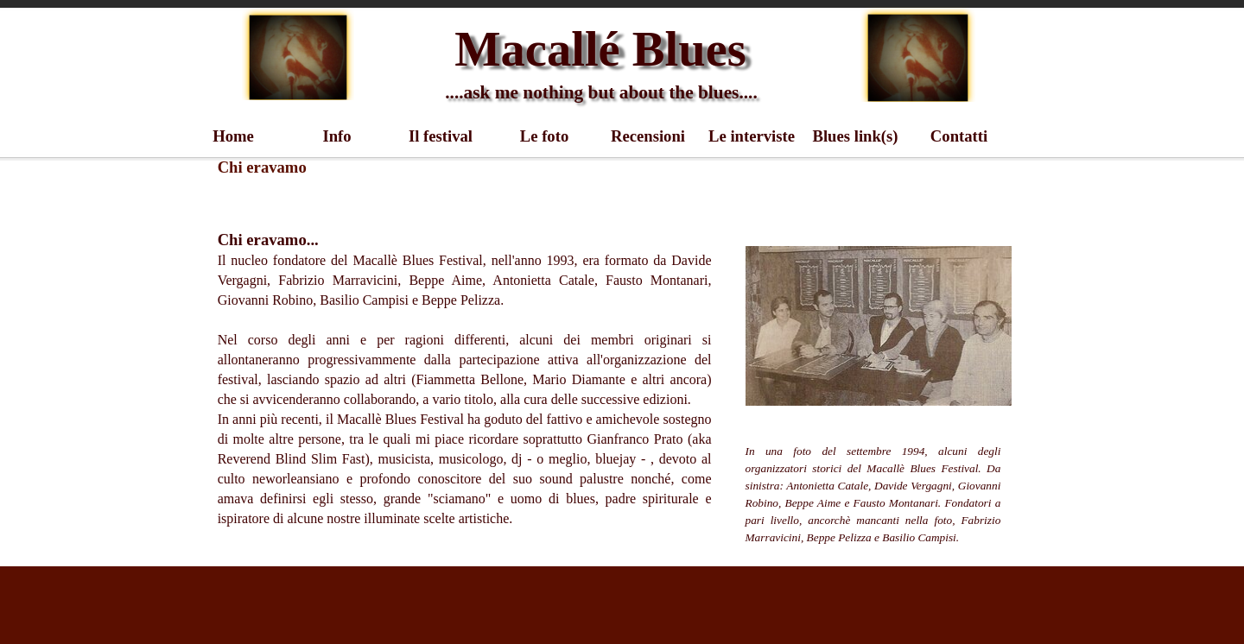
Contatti (958, 136)
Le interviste (751, 136)
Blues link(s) (855, 136)
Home (233, 136)
